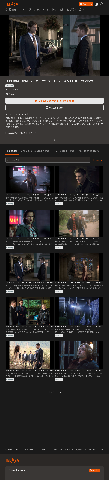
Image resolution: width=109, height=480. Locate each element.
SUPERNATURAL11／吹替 (24, 132)
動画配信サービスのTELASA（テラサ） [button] (21, 449)
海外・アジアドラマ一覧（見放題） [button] (68, 449)
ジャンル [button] (45, 449)
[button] (86, 4)
